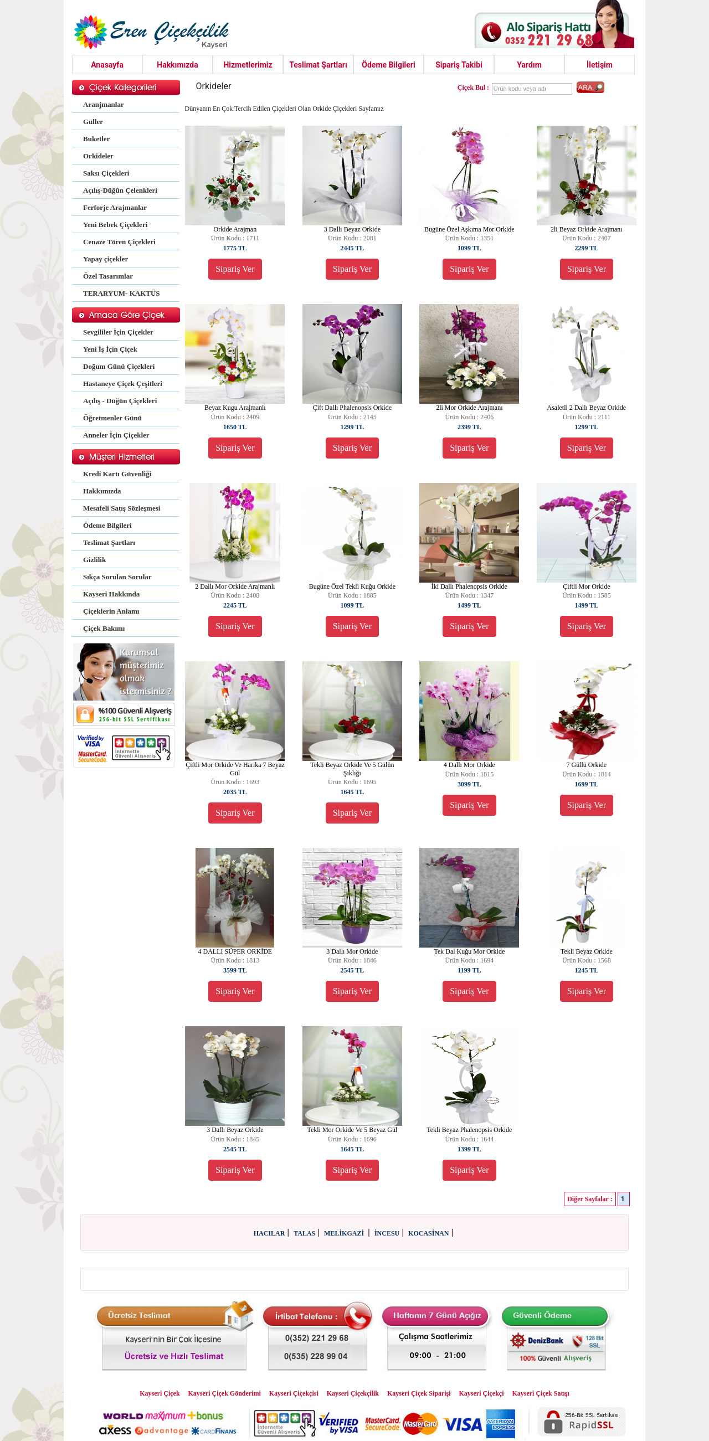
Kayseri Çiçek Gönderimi (224, 1393)
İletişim (600, 64)
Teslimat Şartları (318, 64)
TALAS (304, 1233)
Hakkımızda (177, 64)
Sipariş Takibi (458, 64)
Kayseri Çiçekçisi (293, 1393)
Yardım (529, 64)
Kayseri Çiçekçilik (353, 1393)
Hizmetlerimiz (247, 64)
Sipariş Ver (234, 269)
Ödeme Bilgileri (388, 64)
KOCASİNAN (428, 1233)
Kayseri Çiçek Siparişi (419, 1393)
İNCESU (386, 1233)
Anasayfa (107, 64)
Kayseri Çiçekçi (481, 1393)
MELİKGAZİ (345, 1233)
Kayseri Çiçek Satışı (540, 1393)
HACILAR (269, 1233)
